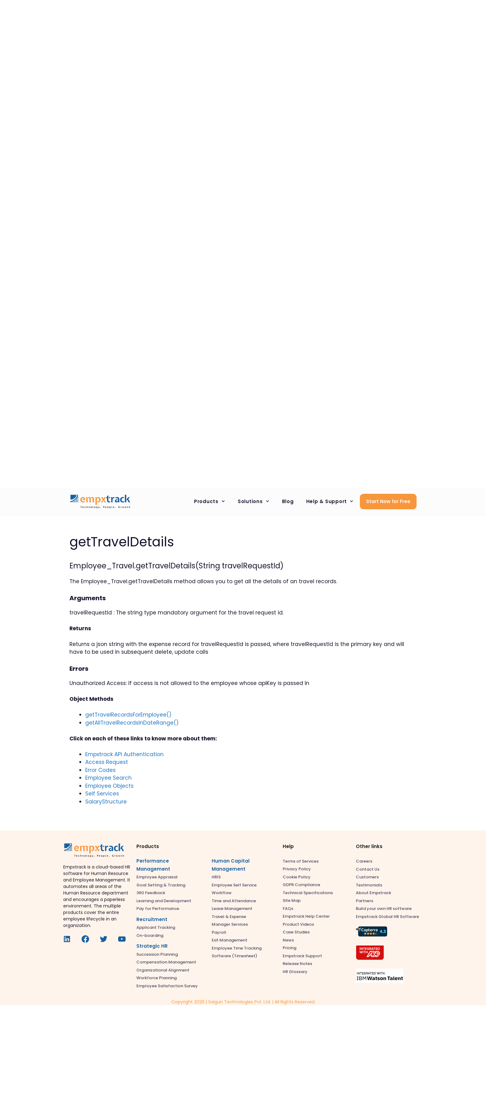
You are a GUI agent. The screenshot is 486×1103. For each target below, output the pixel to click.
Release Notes (297, 964)
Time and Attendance (234, 901)
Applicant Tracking (155, 927)
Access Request (106, 762)
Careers (364, 861)
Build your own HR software (384, 908)
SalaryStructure (106, 801)
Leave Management (232, 908)
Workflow (222, 893)
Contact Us (367, 869)
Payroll (219, 932)
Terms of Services (301, 861)
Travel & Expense (229, 917)
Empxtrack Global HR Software (387, 917)
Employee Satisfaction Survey (167, 986)
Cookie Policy (297, 877)
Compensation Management (166, 962)
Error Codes (100, 770)
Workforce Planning (156, 978)
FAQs (288, 908)
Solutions (257, 501)
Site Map (292, 900)
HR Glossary (295, 972)
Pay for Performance (157, 908)
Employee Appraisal (157, 877)
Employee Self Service (234, 885)
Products (213, 501)
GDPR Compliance (301, 885)
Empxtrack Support (302, 956)
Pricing (289, 948)
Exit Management (229, 940)
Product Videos (298, 924)
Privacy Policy (297, 869)
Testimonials (369, 885)
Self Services (102, 793)
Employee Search (108, 778)
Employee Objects (109, 786)
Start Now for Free (388, 501)
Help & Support (333, 501)
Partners (364, 901)
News (288, 940)
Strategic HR (152, 946)
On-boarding (149, 935)
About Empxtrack (373, 893)
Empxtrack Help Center (306, 916)
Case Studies (296, 932)
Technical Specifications (308, 893)
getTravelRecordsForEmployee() (128, 714)
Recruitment (151, 919)
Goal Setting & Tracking (160, 885)
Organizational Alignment (162, 970)
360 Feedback (150, 893)
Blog (288, 501)
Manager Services (230, 924)
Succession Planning (157, 954)
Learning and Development (163, 901)
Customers (367, 877)
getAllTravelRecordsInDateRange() (132, 722)
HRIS (216, 877)
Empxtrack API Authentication (124, 754)
